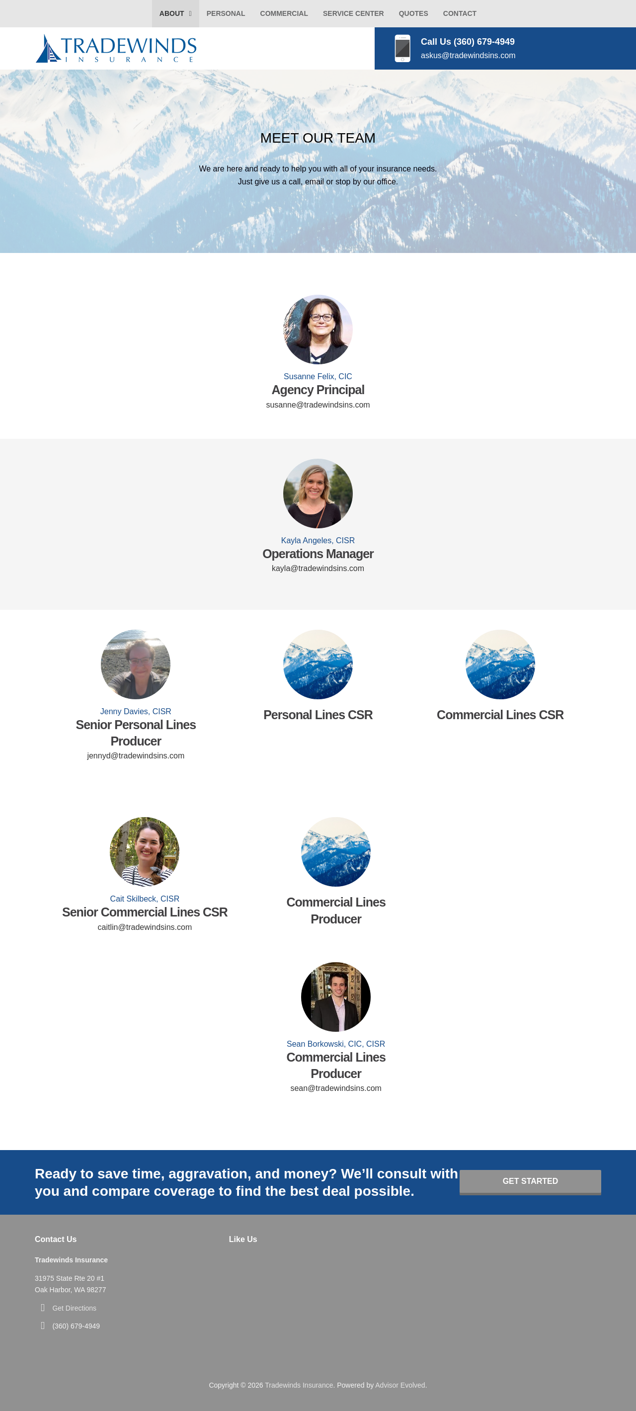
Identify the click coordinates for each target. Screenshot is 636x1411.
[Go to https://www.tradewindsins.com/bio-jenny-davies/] (136, 664)
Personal (226, 13)
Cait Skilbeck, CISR (145, 899)
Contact (460, 13)
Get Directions (74, 1308)
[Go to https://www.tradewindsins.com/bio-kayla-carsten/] (318, 493)
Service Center (353, 13)
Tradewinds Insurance (299, 1385)
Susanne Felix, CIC (318, 376)
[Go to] (318, 664)
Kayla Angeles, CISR (318, 540)
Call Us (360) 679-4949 (468, 42)
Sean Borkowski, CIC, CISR (336, 1044)
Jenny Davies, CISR (135, 711)
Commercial (284, 13)
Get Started (530, 1181)
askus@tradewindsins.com (468, 55)
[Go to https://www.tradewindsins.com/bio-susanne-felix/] (318, 329)
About (171, 13)
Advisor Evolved (400, 1385)
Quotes (413, 13)
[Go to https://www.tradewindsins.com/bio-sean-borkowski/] (336, 997)
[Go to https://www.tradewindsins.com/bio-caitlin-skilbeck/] (145, 852)
